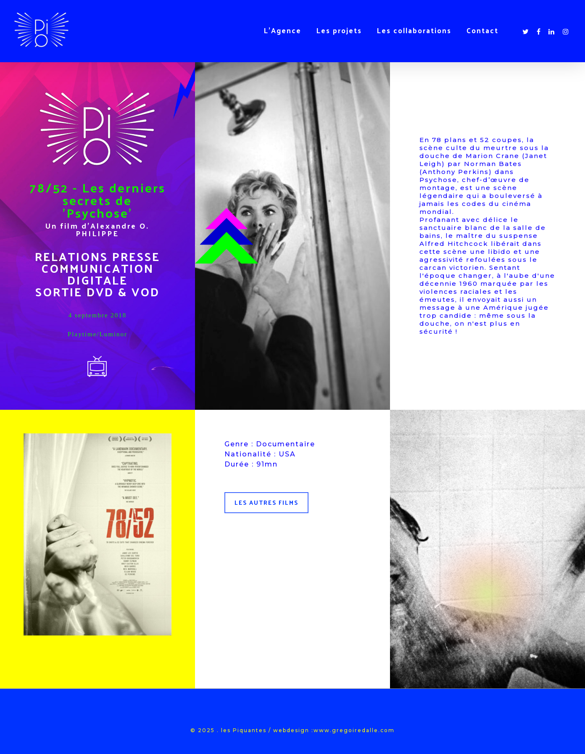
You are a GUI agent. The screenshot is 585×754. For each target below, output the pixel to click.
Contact (482, 30)
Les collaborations (414, 30)
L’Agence (282, 30)
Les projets (339, 30)
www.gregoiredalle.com (354, 730)
